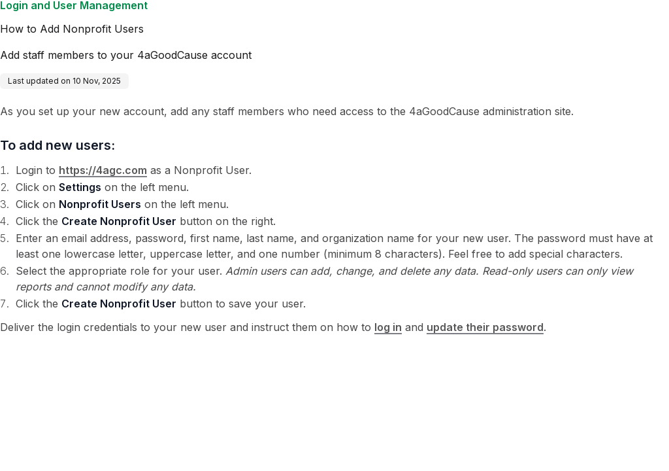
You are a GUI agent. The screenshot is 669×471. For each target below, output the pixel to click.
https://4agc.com (103, 170)
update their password (485, 327)
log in (388, 327)
